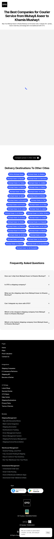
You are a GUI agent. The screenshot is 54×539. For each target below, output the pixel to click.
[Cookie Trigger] (27, 495)
